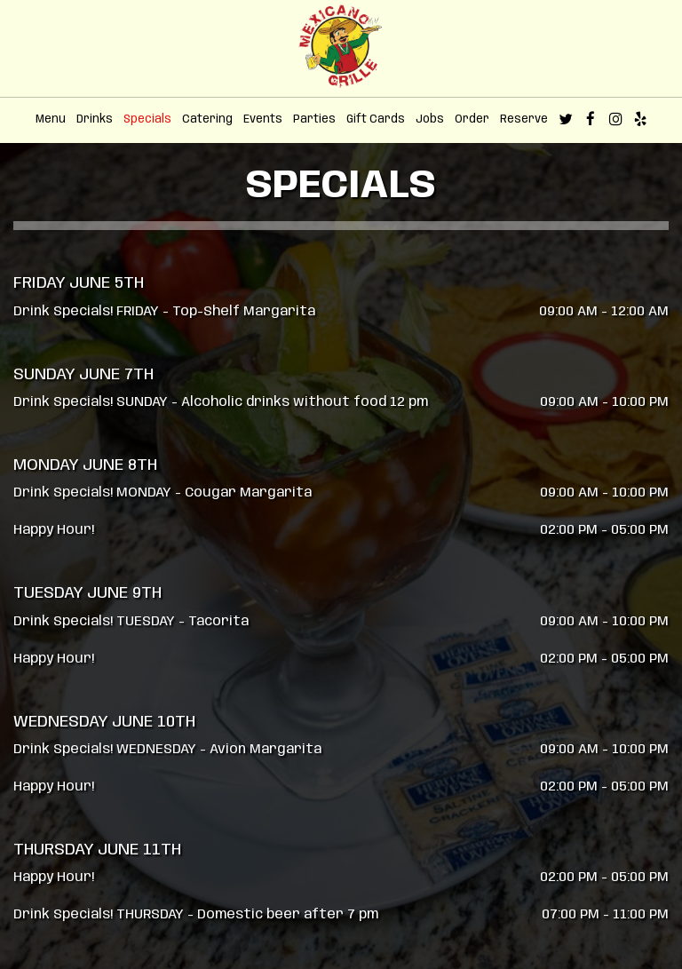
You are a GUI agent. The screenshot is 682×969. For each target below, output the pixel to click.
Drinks (94, 119)
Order (472, 119)
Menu (51, 119)
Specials (147, 119)
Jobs (430, 119)
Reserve (524, 119)
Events (262, 119)
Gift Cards (375, 119)
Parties (314, 119)
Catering (207, 119)
